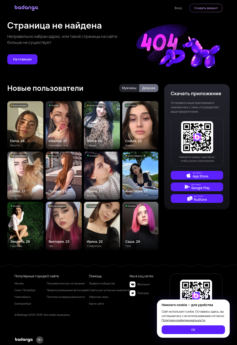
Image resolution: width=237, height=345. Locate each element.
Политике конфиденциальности (183, 320)
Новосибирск (23, 297)
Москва (19, 283)
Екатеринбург (23, 303)
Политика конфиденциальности (66, 297)
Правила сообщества (102, 283)
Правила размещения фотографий (68, 290)
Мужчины (129, 88)
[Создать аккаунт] (206, 8)
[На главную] (22, 59)
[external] (197, 175)
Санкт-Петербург (25, 290)
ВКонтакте (140, 284)
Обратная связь (98, 297)
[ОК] (193, 329)
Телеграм (139, 293)
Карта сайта (96, 303)
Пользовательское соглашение (66, 283)
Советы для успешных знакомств (109, 290)
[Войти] (178, 8)
